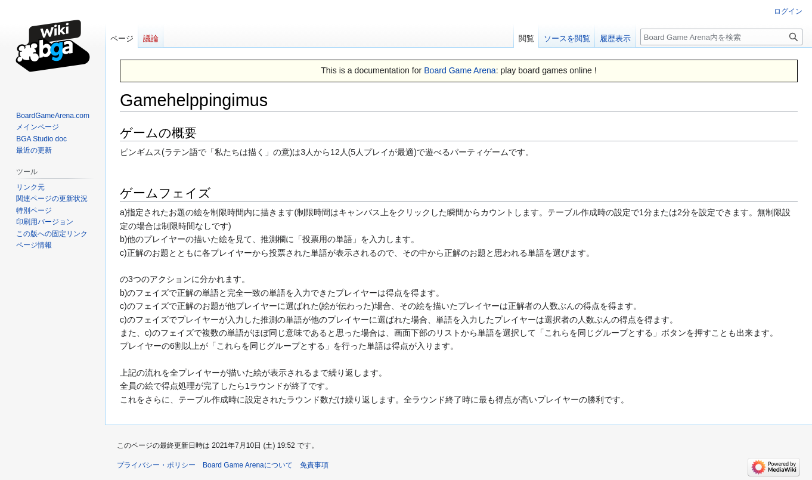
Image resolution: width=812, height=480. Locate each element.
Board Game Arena (460, 70)
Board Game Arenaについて (248, 465)
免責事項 (314, 465)
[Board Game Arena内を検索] (721, 37)
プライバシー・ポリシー (156, 465)
